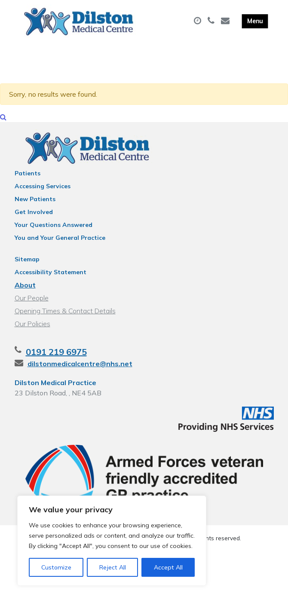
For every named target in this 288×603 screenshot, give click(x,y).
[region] (111, 541)
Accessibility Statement (50, 274)
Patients (27, 175)
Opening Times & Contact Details (65, 312)
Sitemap (27, 261)
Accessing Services (42, 188)
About (25, 286)
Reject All (112, 567)
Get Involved (34, 213)
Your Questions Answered (53, 226)
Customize (56, 567)
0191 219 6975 (56, 353)
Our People (32, 299)
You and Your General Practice (60, 239)
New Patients (35, 201)
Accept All (168, 567)
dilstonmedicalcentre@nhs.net (80, 365)
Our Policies (32, 325)
